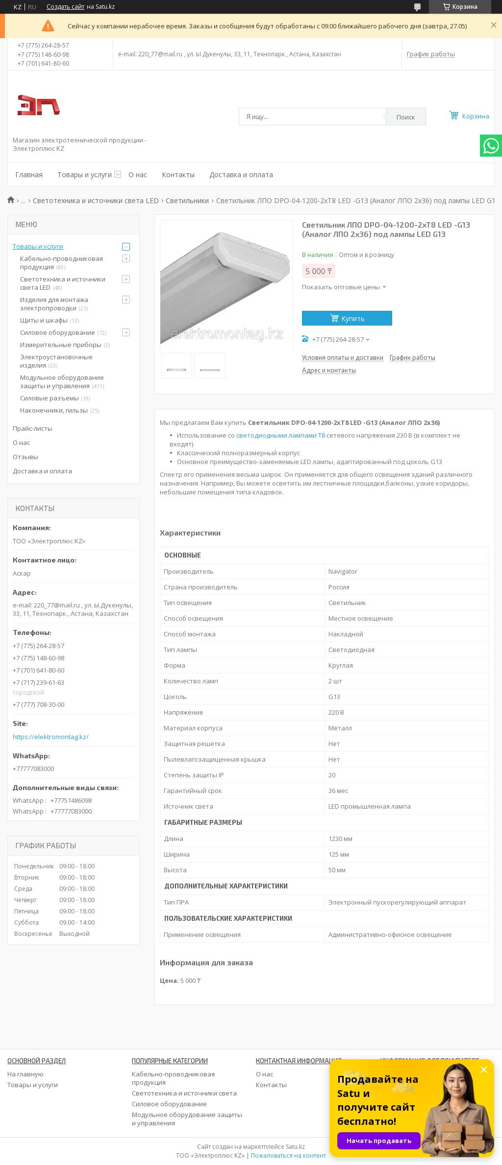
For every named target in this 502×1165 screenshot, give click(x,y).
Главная (29, 174)
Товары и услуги (84, 174)
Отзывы (25, 456)
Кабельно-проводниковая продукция (61, 262)
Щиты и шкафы (44, 320)
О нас (137, 174)
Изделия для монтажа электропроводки (54, 303)
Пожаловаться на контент (288, 1155)
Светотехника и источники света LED (96, 200)
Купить (353, 318)
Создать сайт (65, 6)
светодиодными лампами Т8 (280, 435)
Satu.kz (295, 1146)
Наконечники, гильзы (54, 410)
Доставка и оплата (241, 174)
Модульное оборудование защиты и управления (62, 381)
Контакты (178, 174)
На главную (25, 1074)
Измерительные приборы (60, 344)
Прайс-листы (32, 428)
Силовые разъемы (49, 398)
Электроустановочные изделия (56, 361)
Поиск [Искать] (406, 117)
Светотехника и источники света (184, 1093)
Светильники (187, 200)
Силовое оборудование (57, 332)
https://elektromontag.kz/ (51, 737)
